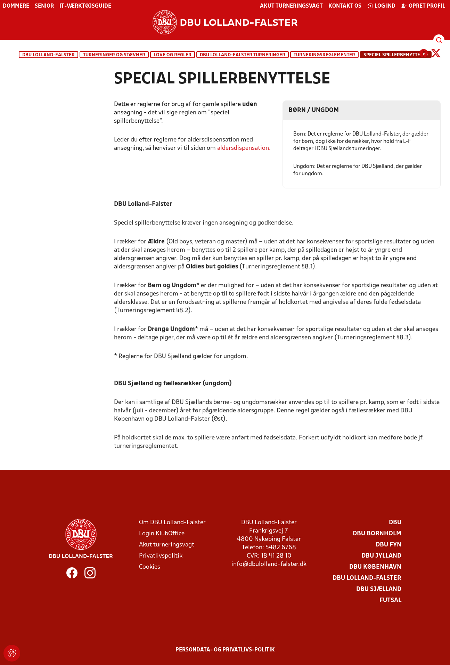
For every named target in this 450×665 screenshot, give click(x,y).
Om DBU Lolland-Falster (172, 523)
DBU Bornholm (377, 534)
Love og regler (172, 55)
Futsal (390, 600)
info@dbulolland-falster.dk (268, 564)
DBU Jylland (381, 556)
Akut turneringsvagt (291, 6)
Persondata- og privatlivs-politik (225, 650)
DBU (395, 523)
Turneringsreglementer (324, 55)
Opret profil (423, 6)
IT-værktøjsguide (85, 6)
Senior (44, 6)
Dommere (16, 6)
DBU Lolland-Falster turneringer (242, 55)
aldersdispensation (243, 148)
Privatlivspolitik (160, 556)
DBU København (375, 567)
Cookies (149, 567)
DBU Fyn (388, 545)
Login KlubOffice (162, 534)
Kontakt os (344, 6)
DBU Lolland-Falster (48, 55)
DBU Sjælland (378, 589)
